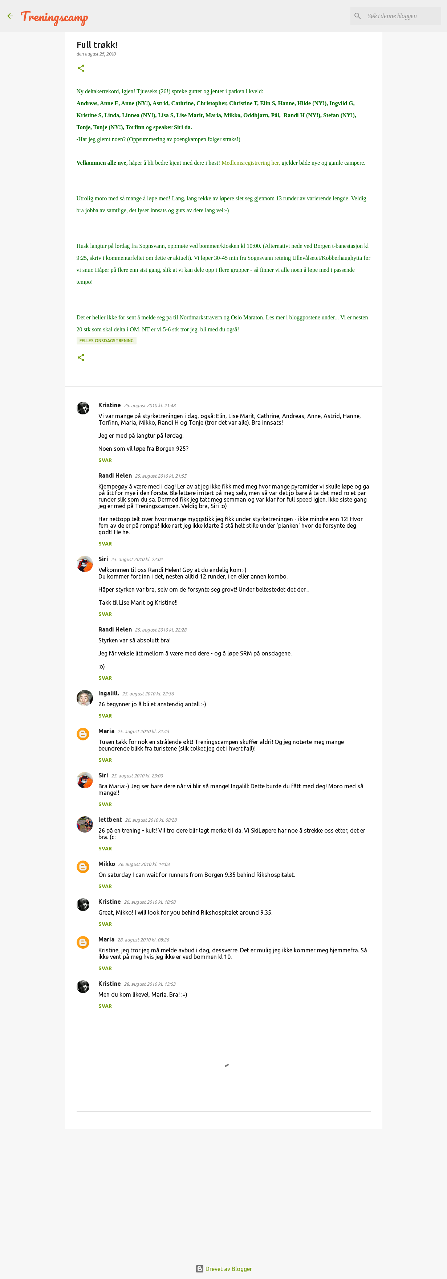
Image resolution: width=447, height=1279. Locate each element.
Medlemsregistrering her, (251, 163)
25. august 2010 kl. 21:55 (160, 475)
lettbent (110, 819)
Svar (105, 460)
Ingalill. (108, 693)
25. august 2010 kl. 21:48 (149, 405)
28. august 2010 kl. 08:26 (143, 939)
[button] (81, 69)
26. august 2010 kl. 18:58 (149, 901)
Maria (106, 731)
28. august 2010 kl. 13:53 (149, 983)
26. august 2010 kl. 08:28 (150, 819)
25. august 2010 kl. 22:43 (143, 731)
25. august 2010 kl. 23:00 (137, 775)
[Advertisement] (223, 1191)
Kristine (109, 405)
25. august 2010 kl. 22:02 (137, 559)
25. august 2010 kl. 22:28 (160, 629)
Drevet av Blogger (223, 1269)
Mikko (106, 864)
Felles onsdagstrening (107, 340)
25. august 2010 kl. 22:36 (148, 693)
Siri (103, 559)
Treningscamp (54, 16)
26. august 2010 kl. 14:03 (144, 864)
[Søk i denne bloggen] (403, 16)
